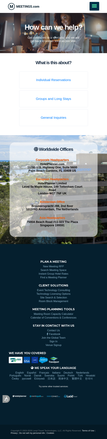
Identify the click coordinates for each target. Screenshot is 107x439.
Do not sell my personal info (32, 433)
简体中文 (63, 378)
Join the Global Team (53, 337)
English (19, 372)
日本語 (51, 378)
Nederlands (82, 372)
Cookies (50, 433)
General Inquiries (53, 117)
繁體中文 (77, 378)
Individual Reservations (53, 80)
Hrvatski (90, 375)
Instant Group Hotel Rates (53, 273)
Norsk (27, 375)
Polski (71, 375)
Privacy (14, 433)
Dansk (37, 375)
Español (31, 372)
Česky (15, 378)
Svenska (49, 375)
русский (26, 378)
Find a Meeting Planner (53, 277)
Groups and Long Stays (53, 99)
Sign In (54, 341)
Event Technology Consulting (53, 290)
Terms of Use (88, 430)
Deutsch (68, 372)
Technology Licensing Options (53, 294)
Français (44, 372)
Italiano (56, 372)
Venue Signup (54, 345)
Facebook (53, 334)
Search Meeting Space (54, 270)
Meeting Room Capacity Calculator (53, 314)
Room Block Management (53, 301)
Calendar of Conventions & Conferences (53, 317)
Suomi (61, 375)
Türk (80, 375)
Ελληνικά (39, 378)
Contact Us (53, 330)
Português (15, 375)
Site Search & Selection (53, 297)
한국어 (89, 378)
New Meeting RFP (53, 266)
